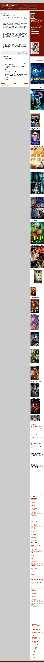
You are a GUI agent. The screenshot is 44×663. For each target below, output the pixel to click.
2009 (33, 620)
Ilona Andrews (33, 509)
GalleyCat (33, 556)
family (20, 53)
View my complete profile (35, 27)
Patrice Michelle (34, 537)
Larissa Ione (33, 524)
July (33, 650)
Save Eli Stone (34, 642)
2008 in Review (35, 624)
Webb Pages (33, 599)
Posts (32, 31)
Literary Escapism (34, 559)
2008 (33, 621)
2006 (33, 657)
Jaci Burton (33, 511)
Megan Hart (33, 530)
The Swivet (33, 575)
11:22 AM (6, 77)
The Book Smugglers (34, 549)
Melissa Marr (33, 531)
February (34, 654)
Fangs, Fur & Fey (34, 499)
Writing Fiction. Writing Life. (36, 596)
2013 (33, 614)
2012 (33, 616)
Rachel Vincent (34, 538)
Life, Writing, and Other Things (36, 600)
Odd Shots (33, 567)
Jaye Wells (33, 514)
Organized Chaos (9, 5)
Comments (33, 33)
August (34, 648)
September (34, 647)
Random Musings (35, 641)
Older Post (26, 83)
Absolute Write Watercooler (36, 545)
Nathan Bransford (34, 564)
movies (23, 53)
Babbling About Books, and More (36, 546)
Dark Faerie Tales (34, 552)
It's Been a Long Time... (36, 625)
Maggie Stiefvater (34, 525)
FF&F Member (34, 637)
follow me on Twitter (40, 60)
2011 (33, 617)
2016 (33, 610)
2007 (33, 656)
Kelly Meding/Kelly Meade (9, 71)
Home (15, 83)
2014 (33, 613)
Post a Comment (5, 79)
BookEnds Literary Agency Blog (36, 551)
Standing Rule (33, 584)
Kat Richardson (34, 521)
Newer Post (3, 83)
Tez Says (32, 577)
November (34, 644)
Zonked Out (33, 589)
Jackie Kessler (33, 512)
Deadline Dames (34, 498)
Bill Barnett (7, 58)
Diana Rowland (34, 506)
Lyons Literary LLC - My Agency (36, 543)
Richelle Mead (33, 540)
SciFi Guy (33, 571)
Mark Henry (33, 528)
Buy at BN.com (33, 424)
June (33, 651)
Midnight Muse (33, 597)
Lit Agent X (33, 558)
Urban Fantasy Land (34, 578)
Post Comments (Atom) (9, 85)
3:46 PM (6, 69)
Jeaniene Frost (33, 515)
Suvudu (32, 574)
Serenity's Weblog (34, 593)
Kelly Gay (33, 522)
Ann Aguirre (33, 502)
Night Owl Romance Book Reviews (37, 565)
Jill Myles (32, 518)
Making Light (33, 562)
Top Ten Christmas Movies (36, 629)
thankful (25, 53)
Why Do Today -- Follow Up (37, 638)
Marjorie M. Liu (33, 527)
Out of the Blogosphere (35, 568)
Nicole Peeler (33, 534)
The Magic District (34, 561)
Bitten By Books (34, 548)
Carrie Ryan (33, 505)
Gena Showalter (34, 508)
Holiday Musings (35, 630)
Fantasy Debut (33, 555)
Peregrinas (33, 587)
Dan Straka (33, 586)
